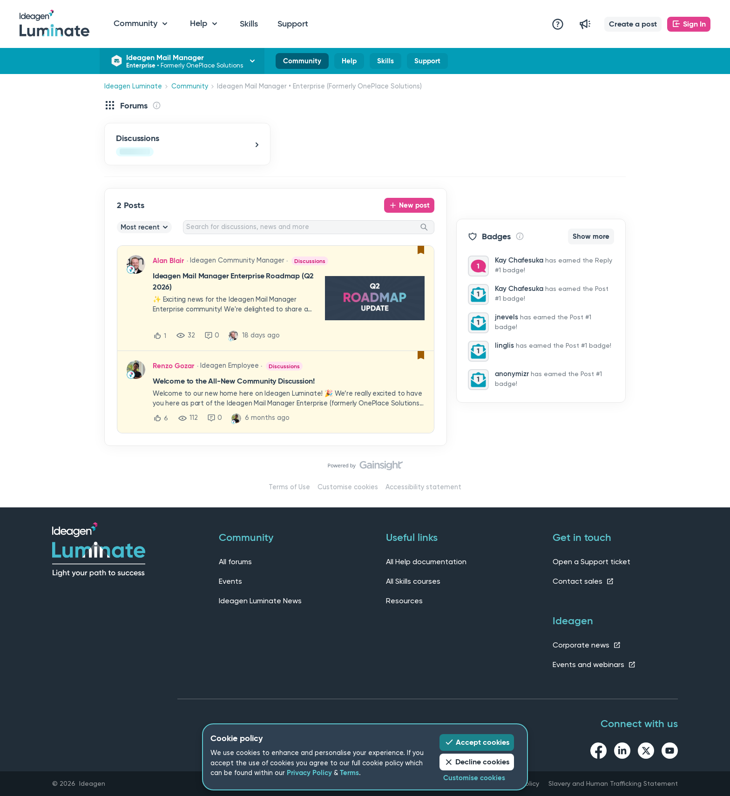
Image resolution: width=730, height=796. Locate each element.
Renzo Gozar (173, 366)
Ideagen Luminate (133, 86)
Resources (404, 600)
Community (302, 63)
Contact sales (583, 581)
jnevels (506, 317)
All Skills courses (413, 581)
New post (414, 205)
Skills (249, 24)
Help (349, 63)
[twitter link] (646, 752)
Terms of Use (289, 487)
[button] (633, 24)
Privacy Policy (309, 773)
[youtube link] (670, 752)
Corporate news (587, 645)
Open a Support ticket (591, 561)
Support (292, 24)
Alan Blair (168, 260)
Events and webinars (594, 664)
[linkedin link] (622, 752)
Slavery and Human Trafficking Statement (613, 783)
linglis (504, 345)
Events (230, 581)
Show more (591, 236)
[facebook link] (598, 752)
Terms (349, 773)
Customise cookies (348, 487)
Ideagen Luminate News (260, 600)
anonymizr (512, 374)
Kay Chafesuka (519, 260)
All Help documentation (426, 561)
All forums (235, 561)
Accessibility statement (423, 487)
